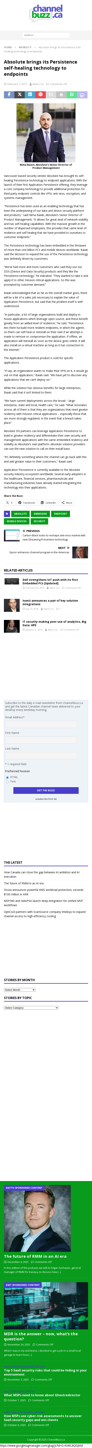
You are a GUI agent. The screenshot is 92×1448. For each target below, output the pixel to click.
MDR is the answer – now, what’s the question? (41, 1336)
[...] (59, 1272)
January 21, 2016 (34, 629)
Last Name (12, 748)
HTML (14, 777)
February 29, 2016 (35, 587)
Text (13, 781)
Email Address (15, 717)
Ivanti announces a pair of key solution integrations (50, 602)
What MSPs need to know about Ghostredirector (42, 1395)
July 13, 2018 (32, 608)
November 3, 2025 (18, 1379)
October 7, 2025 (16, 1400)
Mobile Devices (17, 521)
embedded (40, 513)
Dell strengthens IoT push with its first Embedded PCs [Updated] (50, 581)
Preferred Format (17, 771)
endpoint (60, 513)
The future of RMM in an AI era (24, 883)
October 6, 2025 (16, 1425)
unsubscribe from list (46, 799)
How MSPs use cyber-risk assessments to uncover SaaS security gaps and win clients (43, 1418)
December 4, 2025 (18, 1262)
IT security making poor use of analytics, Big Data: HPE (54, 623)
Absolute (20, 513)
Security (39, 521)
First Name (12, 733)
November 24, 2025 (18, 1344)
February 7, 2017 (17, 84)
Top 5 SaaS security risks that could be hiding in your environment (45, 1372)
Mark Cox (38, 84)
